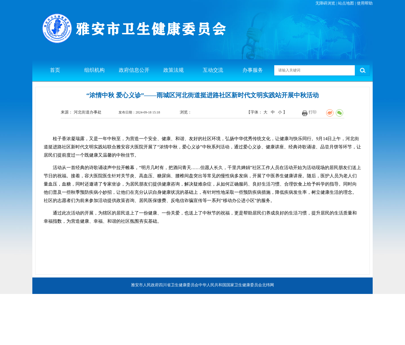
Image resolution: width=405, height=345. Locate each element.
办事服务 (252, 70)
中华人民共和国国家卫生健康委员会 (230, 285)
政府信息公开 (134, 70)
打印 (313, 112)
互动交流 (213, 70)
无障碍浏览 (325, 3)
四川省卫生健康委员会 (179, 285)
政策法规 (173, 70)
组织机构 (94, 70)
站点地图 (346, 3)
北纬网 (268, 285)
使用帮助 (365, 3)
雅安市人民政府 (145, 285)
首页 (55, 70)
